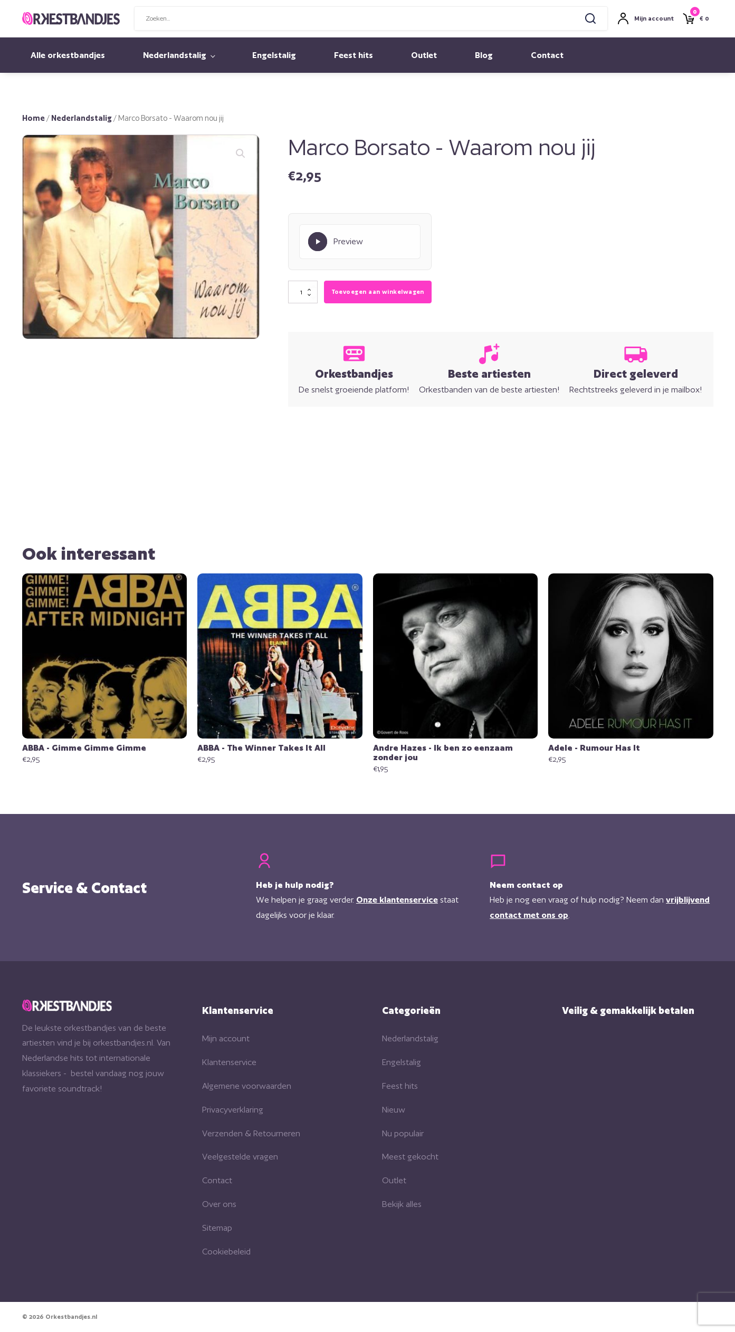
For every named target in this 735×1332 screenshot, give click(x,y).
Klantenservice (229, 1062)
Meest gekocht (410, 1157)
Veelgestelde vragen (240, 1157)
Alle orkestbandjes (68, 55)
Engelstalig (274, 55)
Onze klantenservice (397, 900)
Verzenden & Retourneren (251, 1133)
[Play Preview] (360, 241)
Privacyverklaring (232, 1110)
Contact (547, 55)
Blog (484, 55)
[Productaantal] (303, 292)
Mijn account (226, 1038)
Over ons (219, 1204)
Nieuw (393, 1110)
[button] (240, 153)
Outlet (424, 55)
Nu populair (403, 1133)
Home (33, 117)
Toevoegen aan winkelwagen (377, 291)
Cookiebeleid (226, 1252)
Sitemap (217, 1228)
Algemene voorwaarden (246, 1086)
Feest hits (353, 55)
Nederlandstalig (174, 55)
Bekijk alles (402, 1204)
